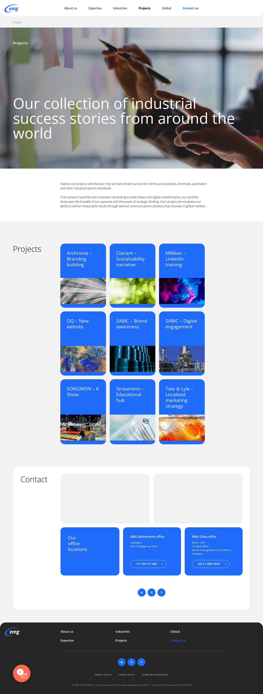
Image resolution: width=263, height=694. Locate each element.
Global (166, 8)
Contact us (191, 8)
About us (70, 8)
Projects (145, 8)
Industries (120, 8)
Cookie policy (127, 674)
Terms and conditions (155, 674)
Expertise (95, 8)
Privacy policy (103, 674)
